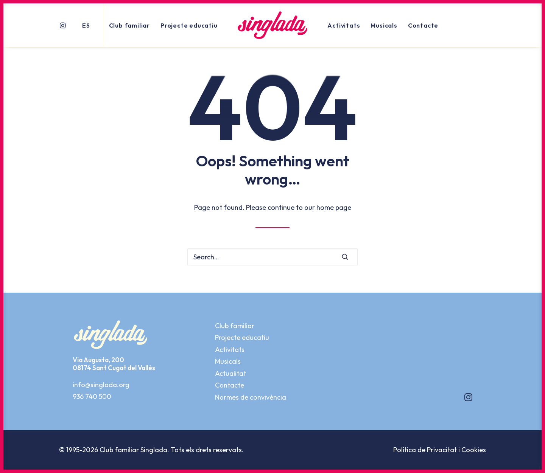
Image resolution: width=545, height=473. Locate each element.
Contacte (423, 25)
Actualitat (230, 373)
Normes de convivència (250, 397)
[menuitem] (64, 25)
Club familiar (129, 25)
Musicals (384, 25)
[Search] (272, 256)
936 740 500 (92, 396)
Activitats (343, 25)
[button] (64, 25)
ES (86, 25)
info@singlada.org (101, 384)
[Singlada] (273, 25)
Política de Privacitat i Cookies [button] (439, 449)
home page (333, 207)
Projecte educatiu (189, 25)
